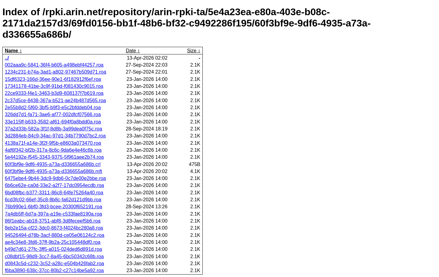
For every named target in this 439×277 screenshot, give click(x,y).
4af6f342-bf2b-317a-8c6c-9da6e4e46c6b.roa (53, 150)
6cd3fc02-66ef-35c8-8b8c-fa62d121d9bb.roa (53, 199)
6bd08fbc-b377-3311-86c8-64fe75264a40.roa (54, 192)
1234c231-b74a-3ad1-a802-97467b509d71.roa (55, 71)
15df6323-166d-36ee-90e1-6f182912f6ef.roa (53, 79)
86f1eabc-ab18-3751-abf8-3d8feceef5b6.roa (53, 220)
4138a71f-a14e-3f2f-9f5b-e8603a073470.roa (53, 143)
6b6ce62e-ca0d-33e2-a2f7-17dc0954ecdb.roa (54, 185)
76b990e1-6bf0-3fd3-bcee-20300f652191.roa (53, 206)
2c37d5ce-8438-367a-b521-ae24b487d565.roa (55, 100)
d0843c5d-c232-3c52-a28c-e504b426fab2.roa (54, 263)
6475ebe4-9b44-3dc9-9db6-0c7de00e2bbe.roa (55, 178)
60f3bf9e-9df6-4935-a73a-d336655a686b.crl (53, 164)
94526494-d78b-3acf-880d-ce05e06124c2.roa (54, 235)
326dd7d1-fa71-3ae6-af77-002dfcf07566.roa (53, 114)
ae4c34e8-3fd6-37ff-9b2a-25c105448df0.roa (53, 242)
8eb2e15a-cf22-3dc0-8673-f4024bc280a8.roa (54, 227)
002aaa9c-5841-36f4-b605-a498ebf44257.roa (54, 65)
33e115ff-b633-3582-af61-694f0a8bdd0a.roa (53, 121)
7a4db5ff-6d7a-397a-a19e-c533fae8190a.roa (53, 213)
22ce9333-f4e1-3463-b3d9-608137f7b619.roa (54, 93)
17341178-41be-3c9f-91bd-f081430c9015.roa (54, 86)
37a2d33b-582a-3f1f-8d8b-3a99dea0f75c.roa (53, 128)
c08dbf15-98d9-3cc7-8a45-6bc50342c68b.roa (54, 256)
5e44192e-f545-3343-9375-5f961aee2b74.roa (54, 157)
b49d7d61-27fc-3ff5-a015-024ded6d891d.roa (53, 249)
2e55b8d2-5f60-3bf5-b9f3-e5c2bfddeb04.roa (53, 107)
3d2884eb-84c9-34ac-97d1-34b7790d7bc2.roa (55, 135)
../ (7, 58)
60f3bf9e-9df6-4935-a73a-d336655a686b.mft (53, 171)
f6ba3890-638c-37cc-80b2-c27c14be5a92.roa (54, 270)
